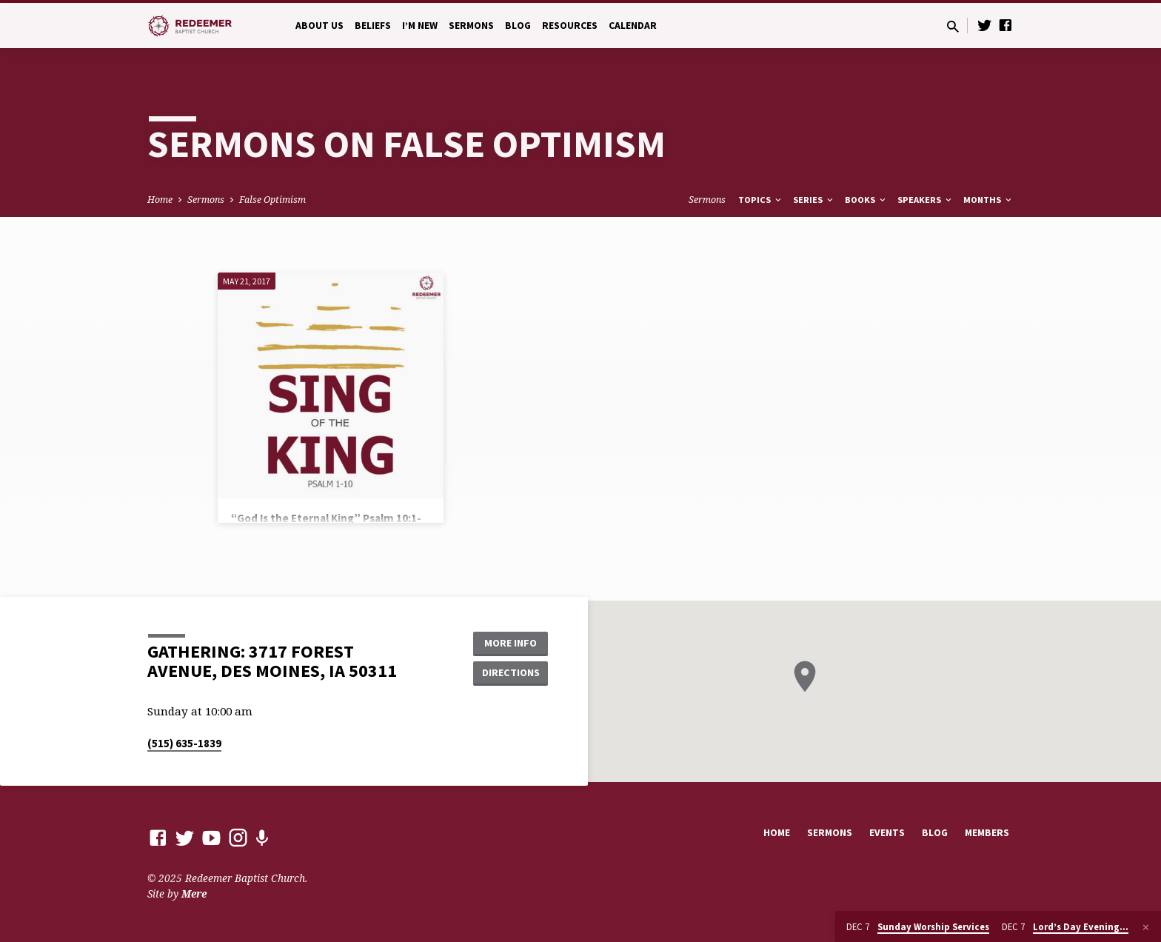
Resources (570, 25)
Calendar (633, 25)
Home (160, 199)
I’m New (420, 25)
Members (987, 832)
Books (866, 199)
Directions (511, 672)
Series (814, 199)
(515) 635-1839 (184, 743)
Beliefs (373, 25)
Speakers (925, 199)
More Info (510, 642)
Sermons (471, 25)
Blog (518, 25)
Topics (760, 199)
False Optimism (272, 199)
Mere (194, 893)
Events (887, 832)
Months (988, 199)
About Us (319, 25)
